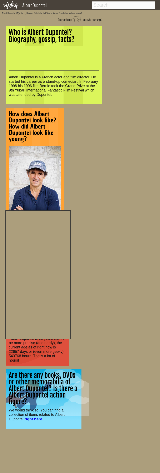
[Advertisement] (38, 274)
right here (33, 419)
